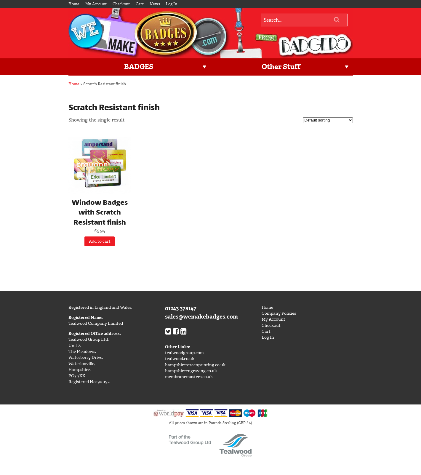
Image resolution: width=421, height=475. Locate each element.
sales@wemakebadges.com (201, 316)
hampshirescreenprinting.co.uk (195, 365)
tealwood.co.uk (179, 359)
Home (73, 4)
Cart (140, 4)
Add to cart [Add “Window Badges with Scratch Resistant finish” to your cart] (100, 241)
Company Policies (279, 313)
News (155, 4)
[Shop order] (328, 120)
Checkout (121, 4)
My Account (96, 4)
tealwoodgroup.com (184, 353)
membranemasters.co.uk (189, 377)
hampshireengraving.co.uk (191, 371)
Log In (171, 4)
